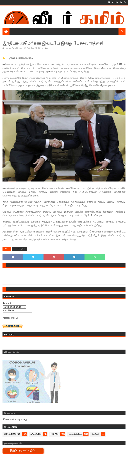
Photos (54, 434)
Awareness (36, 434)
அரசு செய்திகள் (75, 434)
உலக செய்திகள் (19, 249)
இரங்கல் (95, 434)
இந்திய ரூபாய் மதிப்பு (23, 450)
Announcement (12, 434)
